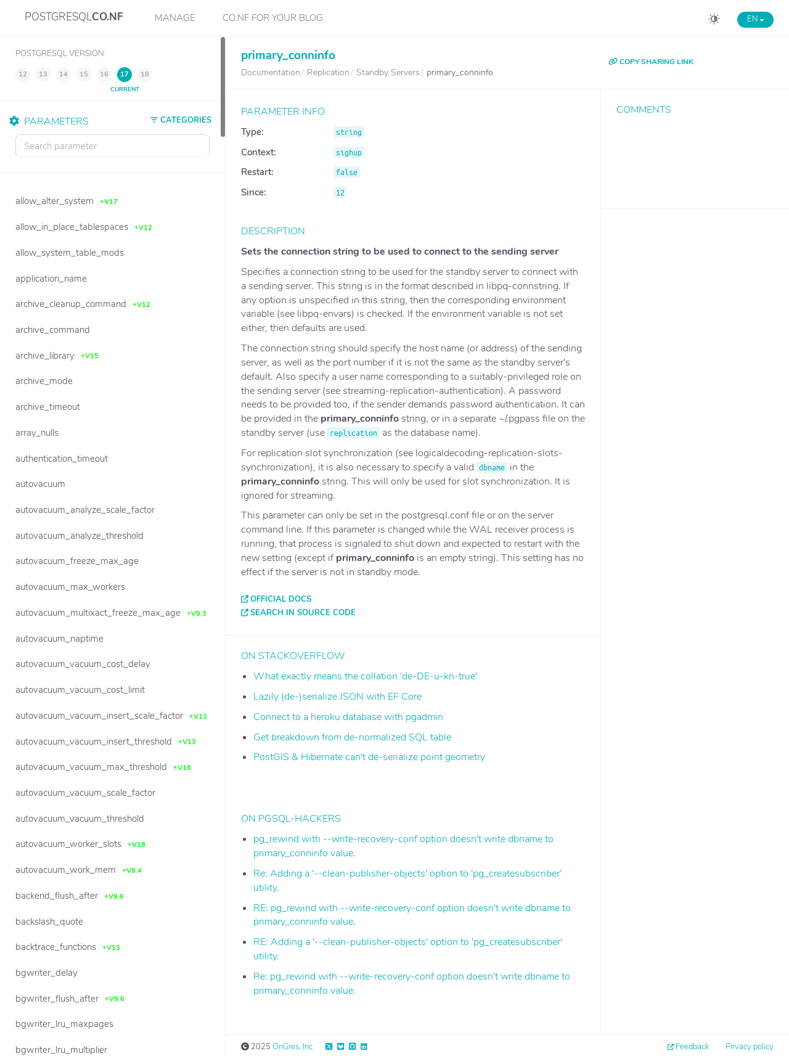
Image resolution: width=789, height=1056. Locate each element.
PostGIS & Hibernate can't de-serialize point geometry (369, 757)
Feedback (692, 1046)
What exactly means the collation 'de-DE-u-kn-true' (365, 676)
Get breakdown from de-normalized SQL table (352, 737)
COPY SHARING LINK (650, 62)
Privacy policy (750, 1046)
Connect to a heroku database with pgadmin (348, 717)
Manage (175, 18)
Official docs (280, 599)
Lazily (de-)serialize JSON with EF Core (337, 696)
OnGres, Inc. (293, 1046)
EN (755, 19)
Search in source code (303, 612)
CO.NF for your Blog (273, 18)
